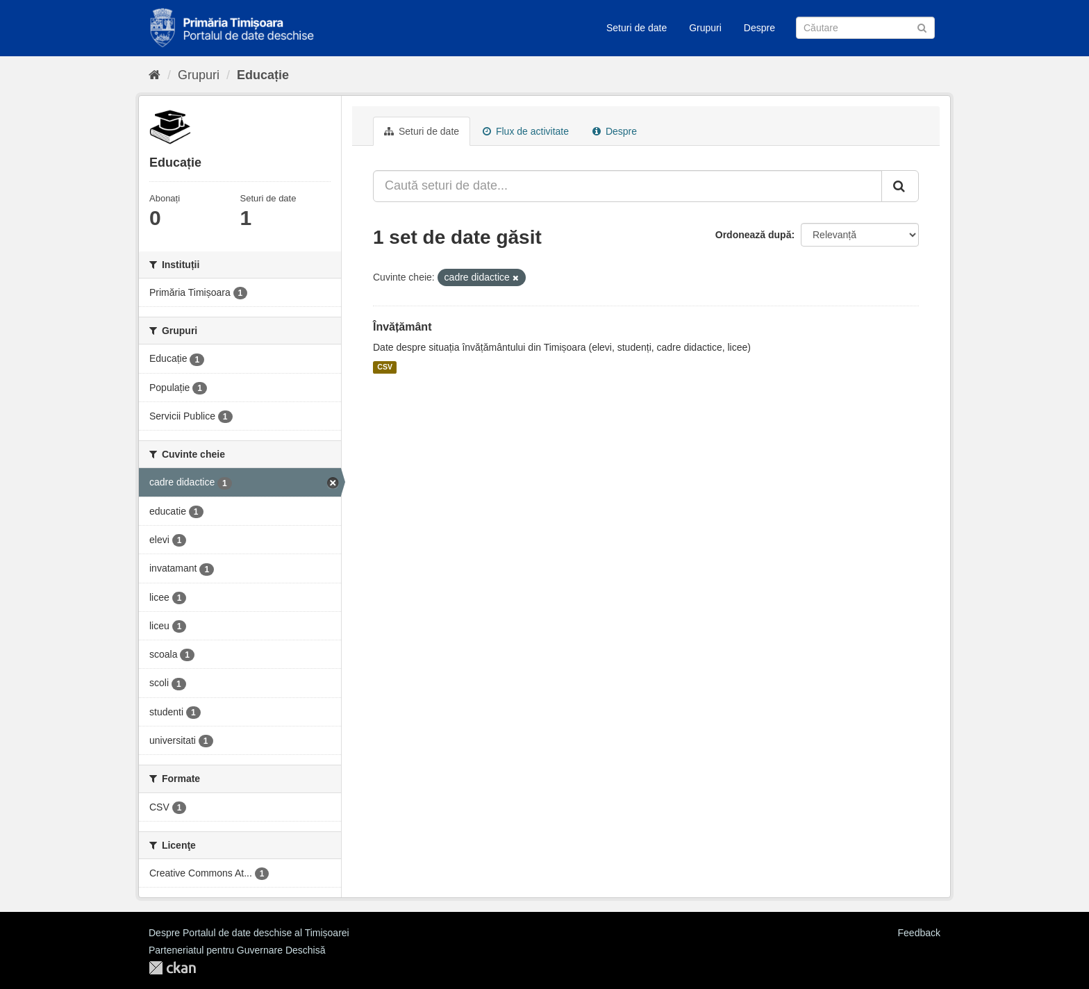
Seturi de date (636, 27)
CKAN (172, 968)
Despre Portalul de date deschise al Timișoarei (249, 932)
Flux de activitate (526, 131)
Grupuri (705, 27)
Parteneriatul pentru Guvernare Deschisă (237, 950)
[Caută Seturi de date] (865, 28)
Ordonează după (753, 234)
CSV (384, 367)
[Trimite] (922, 27)
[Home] (154, 75)
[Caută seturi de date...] (627, 186)
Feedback (919, 932)
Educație (263, 75)
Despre (759, 27)
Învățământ (402, 327)
